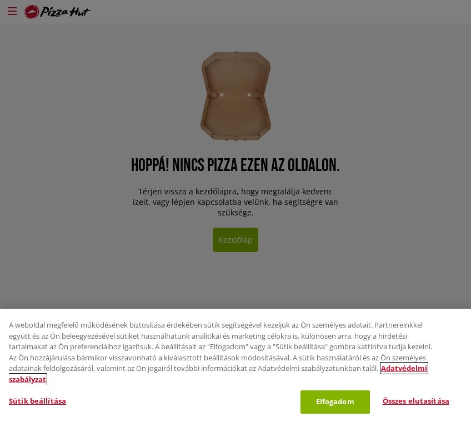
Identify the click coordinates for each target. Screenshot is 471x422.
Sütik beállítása (37, 401)
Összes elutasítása (416, 401)
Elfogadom (335, 401)
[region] (235, 365)
